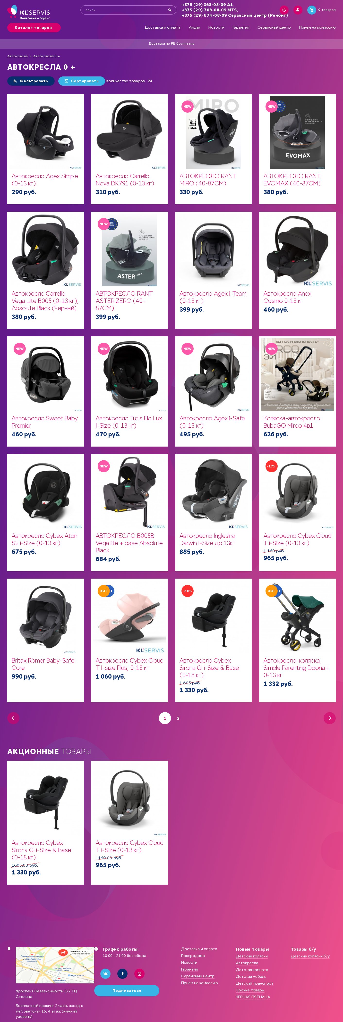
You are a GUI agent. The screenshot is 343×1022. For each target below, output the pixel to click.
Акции (194, 27)
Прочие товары (250, 990)
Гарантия (241, 27)
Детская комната (252, 969)
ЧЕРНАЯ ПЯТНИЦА (253, 996)
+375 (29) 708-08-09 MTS (209, 10)
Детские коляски (252, 956)
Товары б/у (303, 949)
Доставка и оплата (162, 27)
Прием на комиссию (317, 27)
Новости (216, 27)
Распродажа (193, 955)
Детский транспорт (255, 983)
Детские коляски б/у (310, 956)
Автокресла (17, 56)
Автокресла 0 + (46, 56)
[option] (46, 823)
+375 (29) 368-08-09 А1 (207, 5)
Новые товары (252, 949)
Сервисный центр (274, 27)
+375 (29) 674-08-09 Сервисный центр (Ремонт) (235, 15)
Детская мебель (251, 976)
